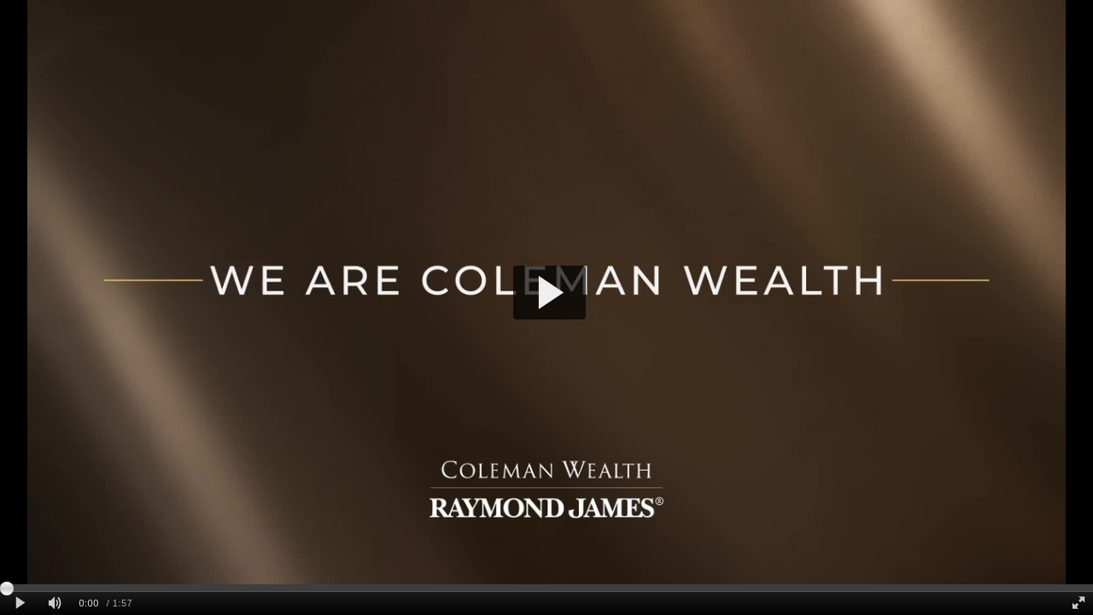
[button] (549, 292)
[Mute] (54, 603)
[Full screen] (1078, 603)
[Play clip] (20, 603)
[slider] (546, 587)
